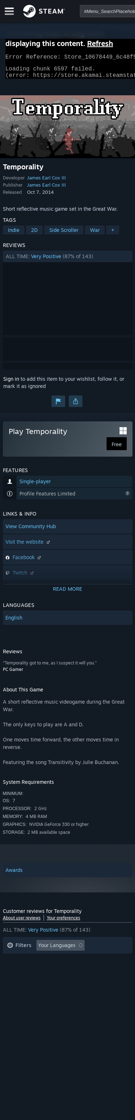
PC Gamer (13, 673)
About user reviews (22, 922)
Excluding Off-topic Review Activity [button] (48, 960)
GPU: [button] (96, 982)
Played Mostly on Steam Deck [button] (78, 971)
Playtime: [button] (18, 971)
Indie (13, 234)
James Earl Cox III (46, 182)
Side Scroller (63, 234)
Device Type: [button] (22, 993)
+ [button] (112, 234)
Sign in (11, 383)
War (95, 234)
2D (34, 234)
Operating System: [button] (29, 982)
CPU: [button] (70, 982)
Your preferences (63, 922)
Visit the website (28, 546)
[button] (67, 260)
